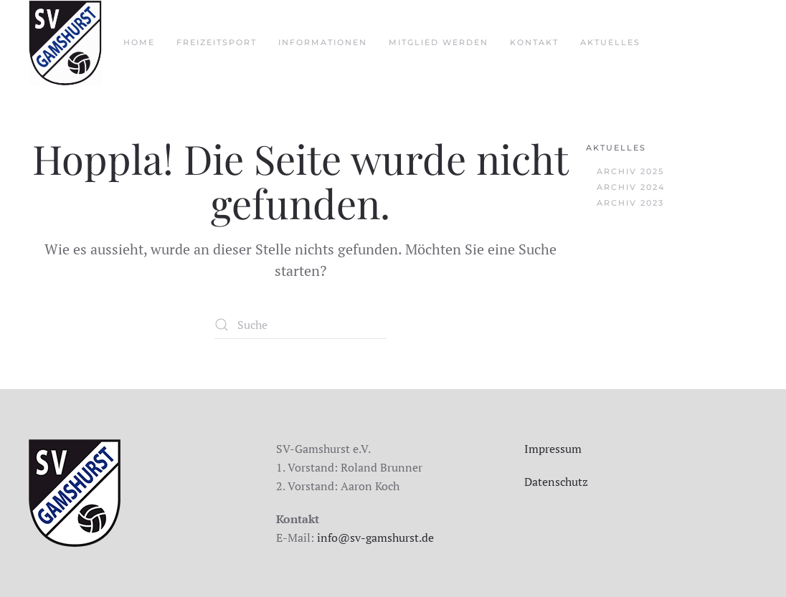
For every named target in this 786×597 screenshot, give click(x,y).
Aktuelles (616, 148)
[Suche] (300, 324)
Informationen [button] (322, 42)
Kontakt (534, 42)
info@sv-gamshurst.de (375, 537)
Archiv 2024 (631, 187)
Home (139, 42)
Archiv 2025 (630, 171)
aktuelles (610, 42)
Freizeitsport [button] (216, 42)
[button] (31, 565)
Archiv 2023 (630, 203)
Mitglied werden (438, 42)
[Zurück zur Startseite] (65, 43)
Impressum (553, 449)
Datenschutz (556, 481)
